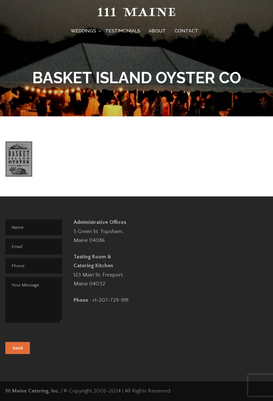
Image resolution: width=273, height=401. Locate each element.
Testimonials (122, 30)
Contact (186, 30)
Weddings (83, 30)
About (157, 30)
